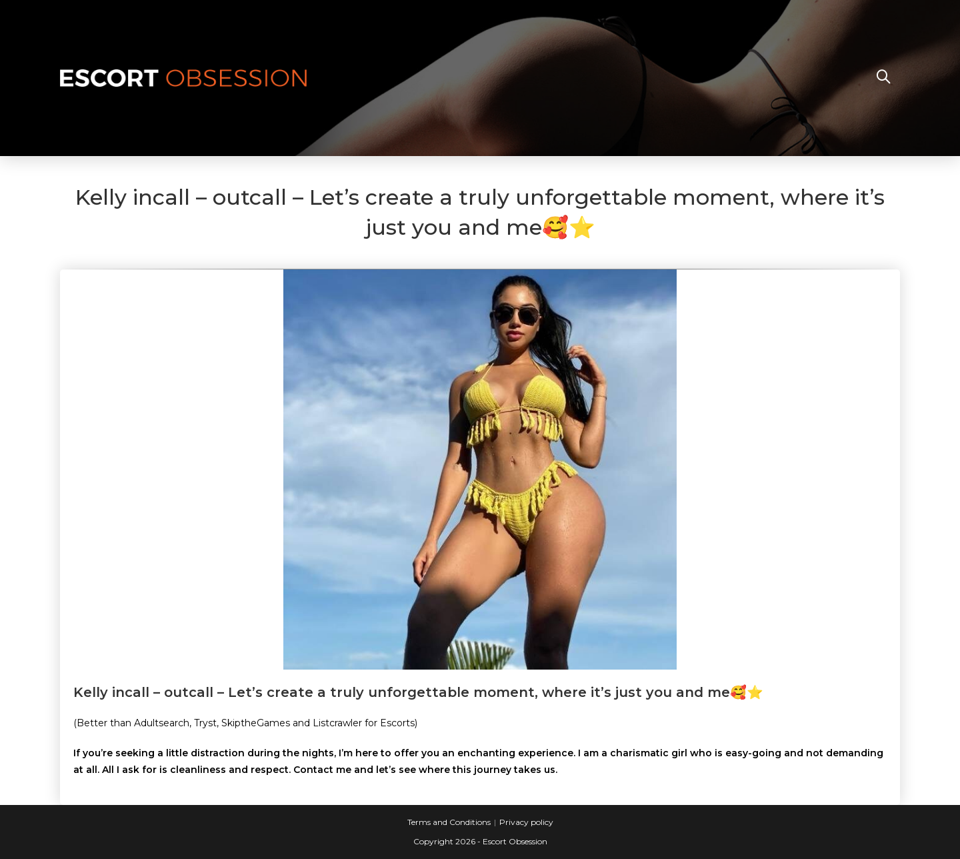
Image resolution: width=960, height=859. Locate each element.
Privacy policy (526, 822)
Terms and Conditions (449, 822)
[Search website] (883, 78)
